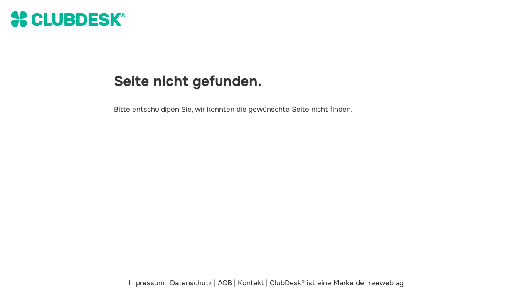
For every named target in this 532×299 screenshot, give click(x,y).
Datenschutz (191, 283)
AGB (225, 283)
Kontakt (251, 283)
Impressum (146, 283)
